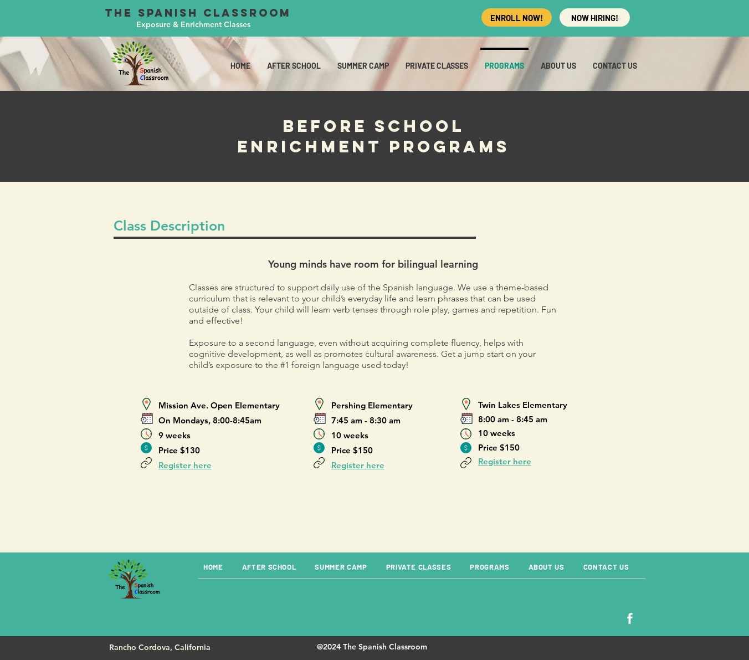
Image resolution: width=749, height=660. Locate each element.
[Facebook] (630, 618)
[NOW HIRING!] (595, 17)
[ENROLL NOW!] (516, 17)
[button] (614, 61)
